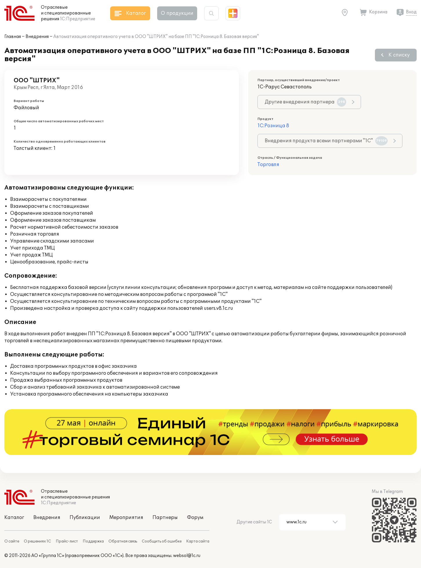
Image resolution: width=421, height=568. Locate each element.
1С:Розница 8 (273, 126)
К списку (399, 55)
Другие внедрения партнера (305, 102)
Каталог (14, 517)
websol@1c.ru (186, 555)
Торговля (268, 165)
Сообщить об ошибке (162, 541)
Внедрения (37, 36)
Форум (195, 517)
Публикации (85, 517)
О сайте (11, 541)
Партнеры (165, 517)
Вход (411, 12)
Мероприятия (126, 517)
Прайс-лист (67, 541)
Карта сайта (197, 541)
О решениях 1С (37, 541)
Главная (12, 36)
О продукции (177, 13)
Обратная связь (122, 541)
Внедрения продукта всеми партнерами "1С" (326, 140)
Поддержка (93, 541)
